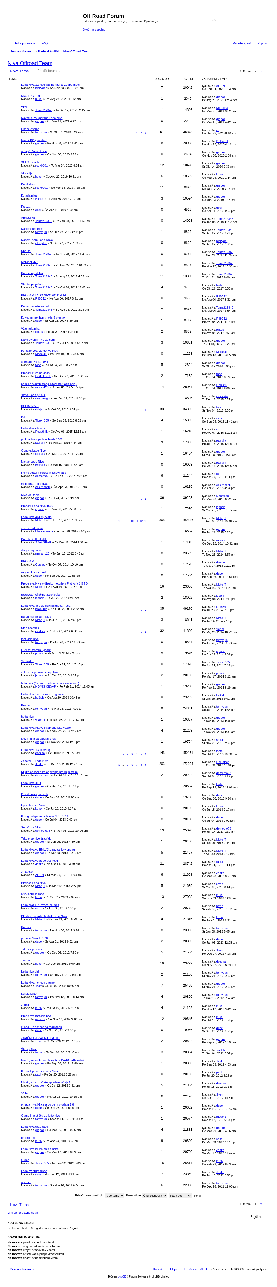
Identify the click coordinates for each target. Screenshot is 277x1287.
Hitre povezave (25, 43)
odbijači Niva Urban (34, 151)
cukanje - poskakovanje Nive (40, 672)
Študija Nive (29, 1049)
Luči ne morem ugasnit (36, 650)
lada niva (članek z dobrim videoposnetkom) (50, 683)
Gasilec (40, 564)
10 (132, 521)
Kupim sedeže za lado (35, 306)
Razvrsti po (146, 1195)
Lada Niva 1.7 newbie (35, 749)
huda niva (27, 716)
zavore (25, 960)
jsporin (39, 509)
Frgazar (26, 206)
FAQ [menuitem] (45, 43)
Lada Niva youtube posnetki (39, 860)
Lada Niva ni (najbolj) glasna (40, 1148)
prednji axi (28, 1137)
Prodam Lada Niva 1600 (37, 505)
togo (38, 365)
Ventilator (27, 661)
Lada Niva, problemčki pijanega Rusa (45, 605)
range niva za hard (33, 572)
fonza (39, 1052)
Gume (25, 1160)
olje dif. (26, 1182)
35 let (24, 1093)
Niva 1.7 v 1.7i (30, 95)
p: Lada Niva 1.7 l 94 (34, 938)
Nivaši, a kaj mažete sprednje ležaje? (45, 1082)
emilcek (40, 631)
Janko (39, 764)
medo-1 (221, 1116)
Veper (220, 629)
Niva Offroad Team (30, 63)
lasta (219, 285)
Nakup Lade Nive (32, 461)
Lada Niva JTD (31, 783)
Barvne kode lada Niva (36, 616)
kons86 (221, 606)
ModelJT (41, 354)
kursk (38, 99)
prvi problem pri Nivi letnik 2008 (41, 439)
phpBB (122, 1276)
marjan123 (42, 553)
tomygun (41, 132)
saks (219, 418)
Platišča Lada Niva (33, 882)
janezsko (222, 396)
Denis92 (221, 385)
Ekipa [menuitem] (174, 1269)
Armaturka (28, 217)
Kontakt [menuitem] (158, 1269)
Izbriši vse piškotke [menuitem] (196, 1269)
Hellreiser (222, 762)
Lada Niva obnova (33, 428)
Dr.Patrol (222, 141)
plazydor (41, 87)
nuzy (38, 1174)
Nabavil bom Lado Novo (37, 239)
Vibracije (26, 173)
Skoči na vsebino (94, 29)
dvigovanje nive (31, 550)
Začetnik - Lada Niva (34, 760)
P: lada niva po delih (34, 794)
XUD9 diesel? (30, 162)
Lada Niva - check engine (38, 982)
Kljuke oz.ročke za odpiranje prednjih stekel (49, 772)
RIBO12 (40, 298)
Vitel (24, 106)
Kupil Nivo (28, 184)
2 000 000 (27, 871)
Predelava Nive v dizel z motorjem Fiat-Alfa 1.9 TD (54, 583)
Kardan (26, 927)
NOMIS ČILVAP (45, 686)
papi (38, 1074)
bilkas (39, 331)
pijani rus (41, 609)
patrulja (40, 442)
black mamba (44, 531)
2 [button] (261, 71)
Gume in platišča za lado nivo (40, 1115)
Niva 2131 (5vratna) (34, 140)
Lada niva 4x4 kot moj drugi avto (42, 694)
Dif (23, 417)
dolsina (40, 753)
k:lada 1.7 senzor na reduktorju (41, 1027)
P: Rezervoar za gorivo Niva (39, 350)
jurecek (40, 1019)
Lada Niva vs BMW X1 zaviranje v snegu (48, 849)
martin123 (42, 387)
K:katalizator (29, 993)
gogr (38, 209)
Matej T (40, 520)
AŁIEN (220, 85)
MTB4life (222, 108)
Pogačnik (41, 431)
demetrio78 (42, 475)
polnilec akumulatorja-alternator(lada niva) (49, 384)
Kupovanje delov (32, 273)
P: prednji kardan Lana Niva (39, 1071)
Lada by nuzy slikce (34, 1171)
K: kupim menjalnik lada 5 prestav (43, 317)
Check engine (30, 129)
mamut (221, 540)
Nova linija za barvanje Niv (38, 738)
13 (145, 521)
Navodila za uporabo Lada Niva (42, 118)
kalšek (39, 697)
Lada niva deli (30, 971)
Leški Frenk (43, 376)
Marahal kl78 (29, 262)
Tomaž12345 (43, 110)
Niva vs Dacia (30, 494)
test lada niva (30, 639)
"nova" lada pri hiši (33, 395)
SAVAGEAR (43, 542)
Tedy (38, 985)
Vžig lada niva (30, 328)
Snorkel (26, 251)
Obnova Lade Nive (33, 450)
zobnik (25, 1004)
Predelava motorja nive (36, 1015)
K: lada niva (29, 195)
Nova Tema (19, 70)
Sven (219, 883)
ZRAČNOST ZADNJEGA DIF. (40, 1038)
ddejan (39, 409)
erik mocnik (43, 487)
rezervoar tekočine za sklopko (41, 594)
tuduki (220, 861)
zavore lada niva (32, 528)
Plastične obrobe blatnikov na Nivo (44, 916)
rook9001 (41, 165)
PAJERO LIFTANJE (34, 539)
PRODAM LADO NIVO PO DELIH (43, 295)
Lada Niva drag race (34, 1126)
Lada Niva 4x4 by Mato (36, 517)
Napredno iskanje (263, 20)
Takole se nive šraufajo (36, 838)
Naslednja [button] (266, 71)
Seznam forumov (22, 1269)
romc (38, 908)
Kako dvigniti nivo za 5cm (38, 339)
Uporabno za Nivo (33, 805)
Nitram (39, 198)
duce (38, 320)
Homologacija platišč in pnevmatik (43, 472)
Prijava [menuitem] (262, 43)
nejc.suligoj (42, 398)
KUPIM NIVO (30, 406)
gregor (220, 96)
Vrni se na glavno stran (23, 1212)
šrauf (219, 739)
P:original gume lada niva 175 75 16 (45, 816)
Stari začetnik (30, 627)
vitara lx (40, 719)
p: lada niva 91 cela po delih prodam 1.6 (47, 1104)
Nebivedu (222, 495)
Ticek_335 (42, 420)
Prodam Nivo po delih (35, 372)
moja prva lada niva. (34, 483)
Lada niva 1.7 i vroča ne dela (40, 905)
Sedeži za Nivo (31, 827)
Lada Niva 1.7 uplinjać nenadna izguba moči (50, 84)
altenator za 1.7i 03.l (34, 361)
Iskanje (255, 20)
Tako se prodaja (31, 949)
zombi (39, 1041)
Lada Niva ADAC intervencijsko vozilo (46, 727)
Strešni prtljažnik (32, 284)
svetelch (221, 1050)
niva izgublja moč (32, 893)
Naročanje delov (32, 228)
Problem (26, 705)
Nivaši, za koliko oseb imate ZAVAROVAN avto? (52, 1060)
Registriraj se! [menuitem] (242, 43)
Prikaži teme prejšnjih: (100, 1195)
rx (217, 130)
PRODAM (27, 561)
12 (141, 521)
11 (137, 521)
